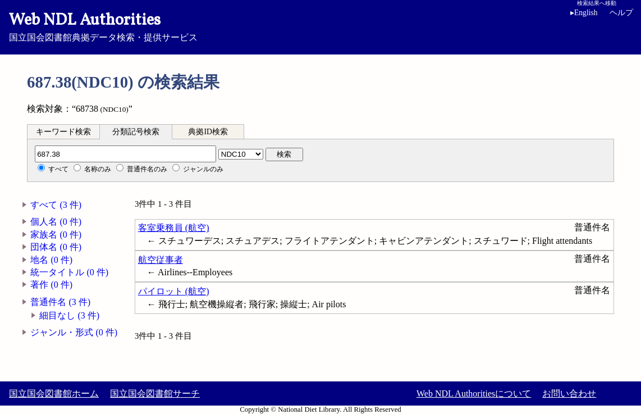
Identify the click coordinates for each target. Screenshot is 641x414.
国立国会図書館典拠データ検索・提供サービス (320, 26)
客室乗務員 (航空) (173, 228)
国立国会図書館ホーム (54, 393)
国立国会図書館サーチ (155, 393)
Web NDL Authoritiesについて (473, 393)
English (586, 12)
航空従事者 (160, 260)
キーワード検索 (63, 132)
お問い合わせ (569, 393)
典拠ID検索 (207, 132)
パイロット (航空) (173, 291)
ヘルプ (621, 12)
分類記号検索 (135, 132)
